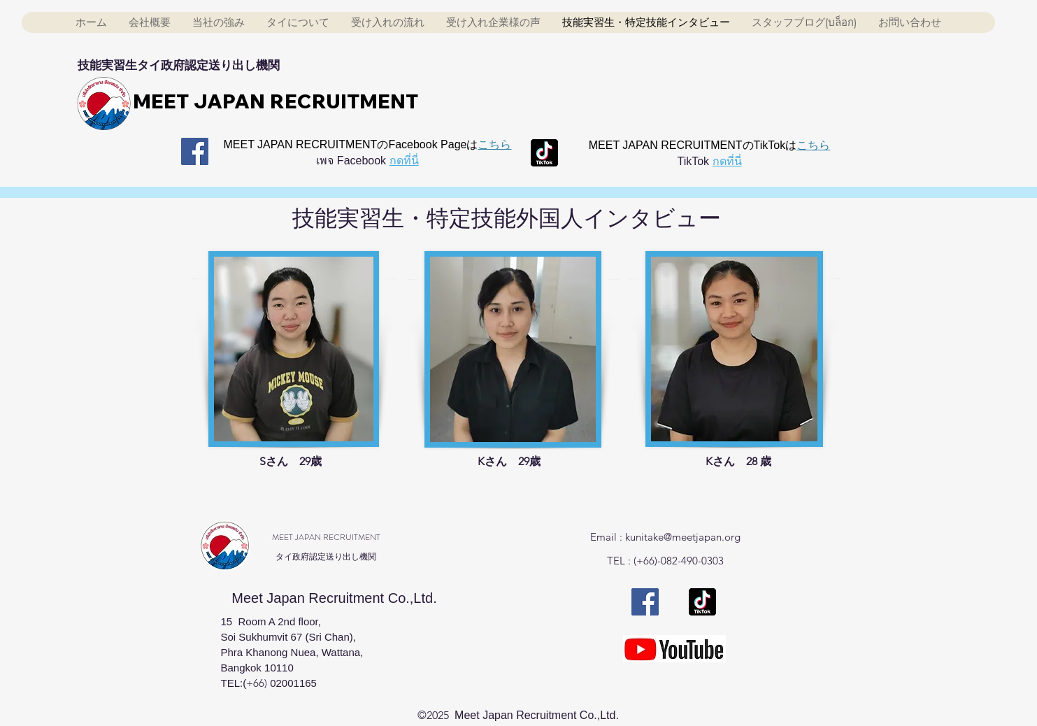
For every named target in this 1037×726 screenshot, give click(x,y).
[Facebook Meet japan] (194, 151)
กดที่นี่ (404, 160)
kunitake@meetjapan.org (683, 536)
